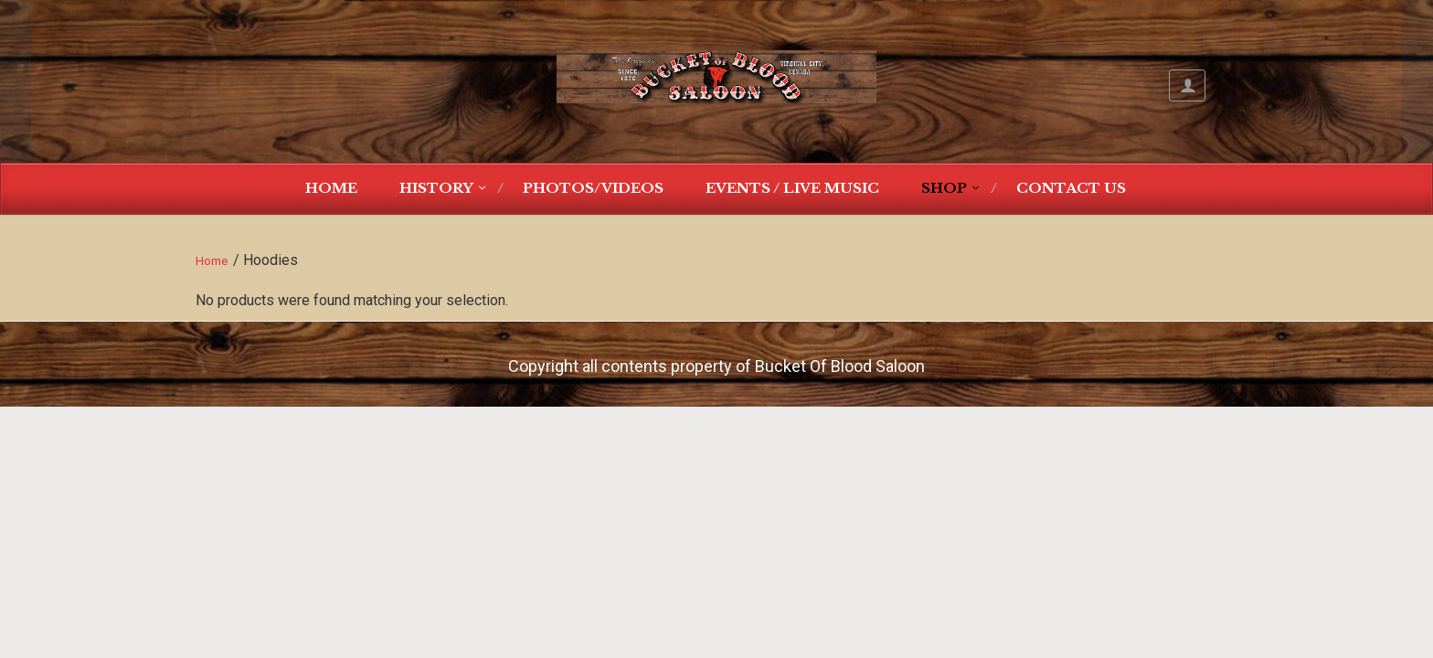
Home (331, 187)
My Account (1187, 85)
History (436, 187)
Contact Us (1071, 187)
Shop (944, 187)
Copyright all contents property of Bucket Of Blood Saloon (716, 366)
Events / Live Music (792, 187)
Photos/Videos (593, 187)
